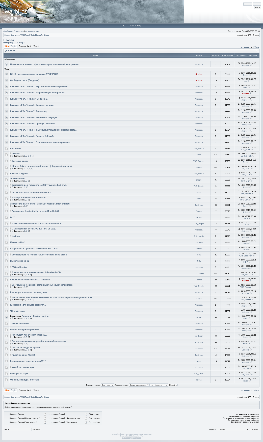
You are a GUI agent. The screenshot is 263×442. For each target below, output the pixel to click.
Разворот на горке (19, 373)
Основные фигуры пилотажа (24, 380)
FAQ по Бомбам (19, 267)
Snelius (199, 74)
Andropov (199, 64)
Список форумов (11, 35)
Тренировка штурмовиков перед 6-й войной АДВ (36, 272)
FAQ (123, 26)
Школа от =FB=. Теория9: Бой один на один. (32, 105)
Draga (245, 218)
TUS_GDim (245, 150)
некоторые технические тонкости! (29, 197)
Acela (199, 155)
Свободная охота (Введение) (24, 80)
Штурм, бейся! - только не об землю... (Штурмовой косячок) (42, 166)
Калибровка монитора (23, 367)
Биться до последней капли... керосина (30, 280)
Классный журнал (19, 173)
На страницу (245, 47)
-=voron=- (199, 192)
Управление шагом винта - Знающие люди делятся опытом (40, 204)
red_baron (199, 336)
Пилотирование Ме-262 (23, 355)
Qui (245, 81)
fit (245, 225)
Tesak (245, 162)
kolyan (199, 380)
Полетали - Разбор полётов (35, 316)
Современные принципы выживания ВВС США (34, 248)
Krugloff (199, 299)
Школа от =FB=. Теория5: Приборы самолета (32, 124)
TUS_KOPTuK (245, 156)
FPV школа (15, 148)
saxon (198, 317)
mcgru (198, 180)
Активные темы (32, 31)
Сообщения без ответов (13, 31)
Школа (46, 35)
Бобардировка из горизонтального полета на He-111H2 (39, 255)
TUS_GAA (245, 175)
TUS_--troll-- (246, 168)
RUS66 (245, 212)
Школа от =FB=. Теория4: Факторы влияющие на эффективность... (43, 130)
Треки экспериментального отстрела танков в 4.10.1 (38, 223)
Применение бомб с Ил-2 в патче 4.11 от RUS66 (35, 211)
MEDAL (199, 217)
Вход (139, 26)
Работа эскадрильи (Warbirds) (25, 330)
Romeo (245, 75)
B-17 (12, 217)
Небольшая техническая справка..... (29, 335)
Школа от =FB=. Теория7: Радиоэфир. (29, 111)
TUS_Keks (198, 242)
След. (256, 47)
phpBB (121, 434)
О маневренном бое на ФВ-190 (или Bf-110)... (34, 229)
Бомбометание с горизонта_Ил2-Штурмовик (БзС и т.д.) (39, 185)
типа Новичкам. (18, 179)
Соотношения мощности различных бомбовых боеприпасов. (42, 285)
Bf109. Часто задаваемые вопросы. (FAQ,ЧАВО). (34, 74)
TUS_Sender (245, 193)
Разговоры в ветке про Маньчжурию (28, 292)
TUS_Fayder (199, 186)
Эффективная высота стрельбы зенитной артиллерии (39, 341)
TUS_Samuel (198, 149)
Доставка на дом (20, 161)
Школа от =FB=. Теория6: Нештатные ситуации (33, 117)
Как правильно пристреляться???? (28, 361)
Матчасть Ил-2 (17, 242)
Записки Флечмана (19, 323)
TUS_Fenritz (245, 300)
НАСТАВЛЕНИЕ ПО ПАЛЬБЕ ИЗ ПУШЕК (31, 192)
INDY (245, 87)
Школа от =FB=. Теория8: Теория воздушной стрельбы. (38, 93)
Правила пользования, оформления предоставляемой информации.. (45, 64)
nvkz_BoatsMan (245, 256)
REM (246, 243)
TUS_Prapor (20, 43)
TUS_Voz (199, 205)
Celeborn (199, 349)
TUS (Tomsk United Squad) (31, 35)
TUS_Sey (199, 342)
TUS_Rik (245, 293)
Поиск (131, 26)
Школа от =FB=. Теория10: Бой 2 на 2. (29, 99)
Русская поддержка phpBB (131, 438)
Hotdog (245, 337)
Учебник (16, 236)
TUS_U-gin (245, 181)
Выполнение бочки (19, 261)
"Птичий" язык (17, 311)
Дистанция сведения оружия (26, 347)
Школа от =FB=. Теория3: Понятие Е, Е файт (32, 136)
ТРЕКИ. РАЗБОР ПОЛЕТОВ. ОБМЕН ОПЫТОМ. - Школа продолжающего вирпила (52, 297)
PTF (141, 436)
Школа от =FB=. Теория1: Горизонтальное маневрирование (40, 142)
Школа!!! (16, 154)
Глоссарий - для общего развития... (28, 305)
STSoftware (133, 436)
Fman (245, 343)
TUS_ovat (199, 367)
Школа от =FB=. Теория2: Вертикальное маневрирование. (39, 86)
